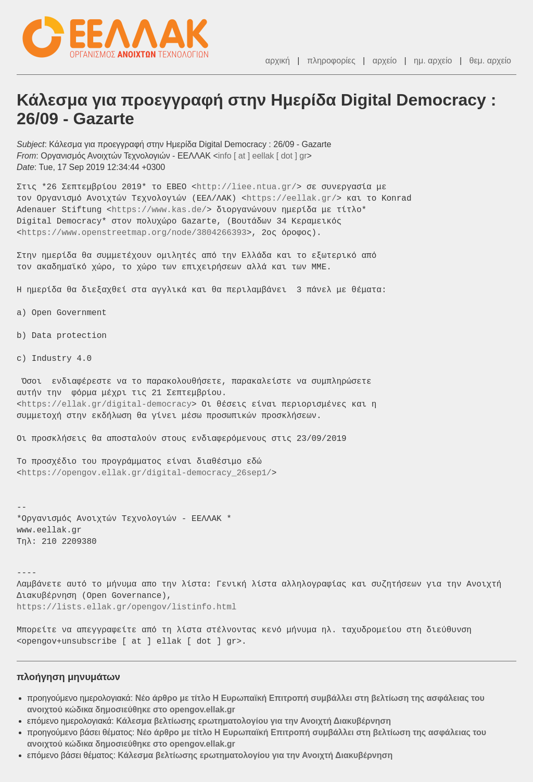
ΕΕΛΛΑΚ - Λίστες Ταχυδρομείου (121, 37)
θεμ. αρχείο (490, 60)
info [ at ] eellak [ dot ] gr (262, 155)
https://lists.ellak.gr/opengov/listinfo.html (126, 607)
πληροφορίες (331, 60)
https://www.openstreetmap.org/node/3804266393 (134, 233)
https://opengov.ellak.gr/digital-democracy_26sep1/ (147, 473)
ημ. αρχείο (433, 60)
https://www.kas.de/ (158, 210)
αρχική (277, 60)
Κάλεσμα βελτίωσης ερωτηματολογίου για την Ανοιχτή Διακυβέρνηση (253, 720)
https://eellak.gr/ (292, 198)
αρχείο (385, 60)
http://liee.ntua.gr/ (247, 187)
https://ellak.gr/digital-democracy (107, 404)
